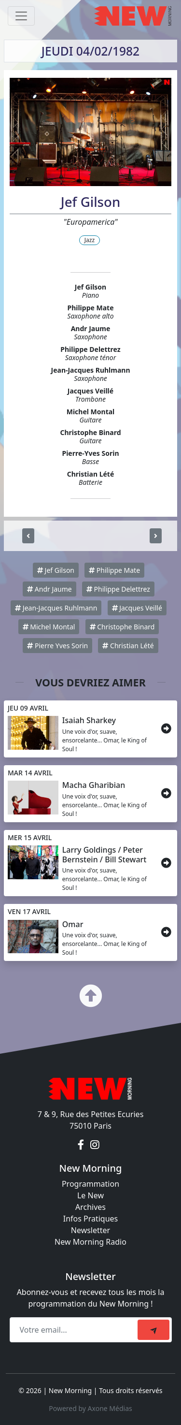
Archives (90, 1207)
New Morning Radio (90, 1241)
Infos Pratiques (90, 1218)
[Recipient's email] (75, 1330)
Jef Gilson (55, 570)
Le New (90, 1195)
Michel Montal (49, 626)
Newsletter (90, 1230)
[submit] (153, 1330)
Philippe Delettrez (118, 589)
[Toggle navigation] (21, 16)
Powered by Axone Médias (90, 1408)
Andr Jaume (49, 589)
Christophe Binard (122, 626)
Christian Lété (127, 645)
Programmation (90, 1183)
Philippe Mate (114, 570)
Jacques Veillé (137, 607)
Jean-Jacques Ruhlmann (56, 607)
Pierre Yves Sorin (57, 645)
